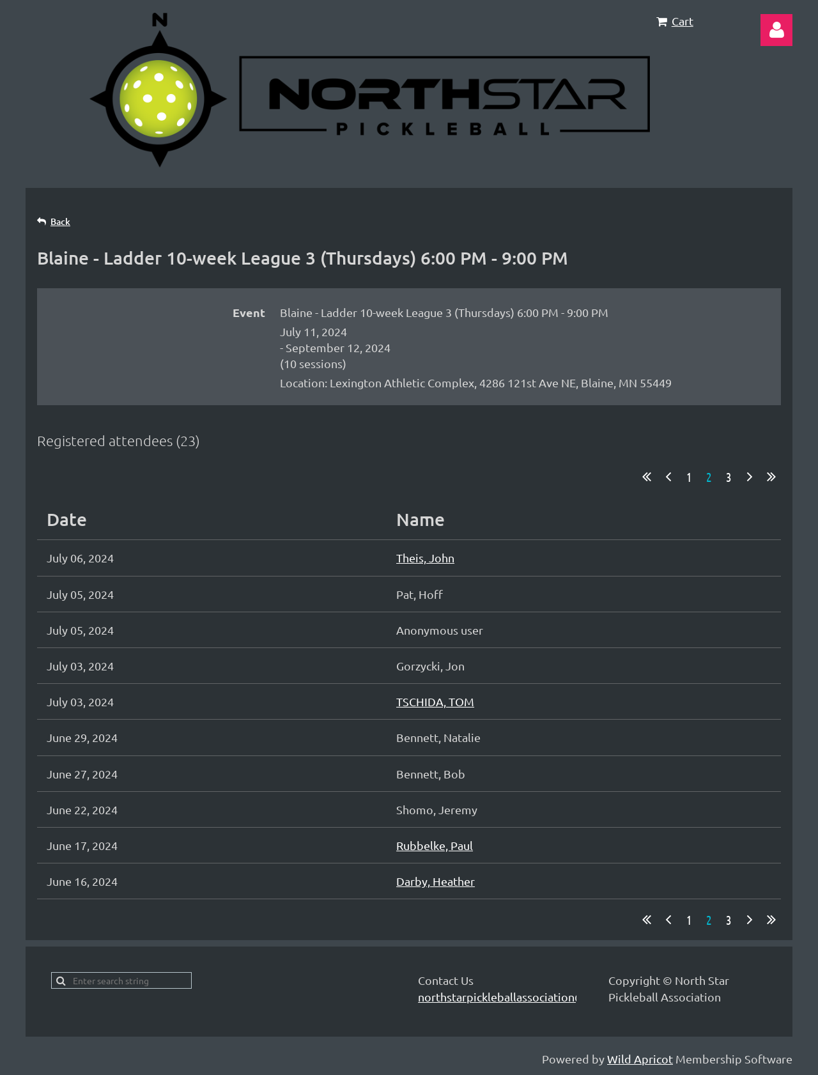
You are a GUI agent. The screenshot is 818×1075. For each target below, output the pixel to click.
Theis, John (425, 557)
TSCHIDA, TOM (435, 701)
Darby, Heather (435, 881)
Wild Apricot (640, 1058)
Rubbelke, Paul (434, 845)
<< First (646, 476)
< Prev (668, 476)
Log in (776, 30)
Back (60, 221)
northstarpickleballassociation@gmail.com (528, 996)
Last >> (771, 476)
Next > (749, 476)
